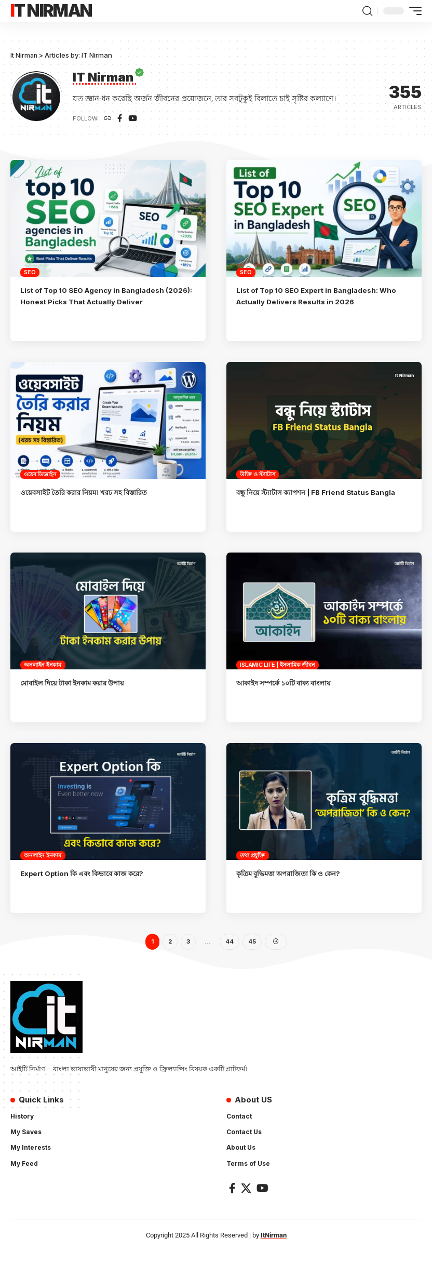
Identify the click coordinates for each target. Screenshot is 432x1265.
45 (252, 954)
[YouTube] (134, 119)
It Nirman (51, 11)
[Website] (108, 119)
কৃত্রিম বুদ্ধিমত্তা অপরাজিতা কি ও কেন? (295, 885)
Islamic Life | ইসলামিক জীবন (277, 676)
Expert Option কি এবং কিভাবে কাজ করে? (90, 885)
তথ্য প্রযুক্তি (252, 867)
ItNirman (274, 1249)
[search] (367, 11)
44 (229, 954)
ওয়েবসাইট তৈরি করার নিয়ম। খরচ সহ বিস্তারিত (92, 492)
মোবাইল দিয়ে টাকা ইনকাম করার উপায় (79, 694)
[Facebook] (120, 119)
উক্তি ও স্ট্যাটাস (257, 474)
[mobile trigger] (413, 11)
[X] (246, 1201)
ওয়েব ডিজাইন (40, 474)
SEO (29, 272)
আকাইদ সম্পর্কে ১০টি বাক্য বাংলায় (290, 694)
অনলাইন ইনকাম (42, 676)
